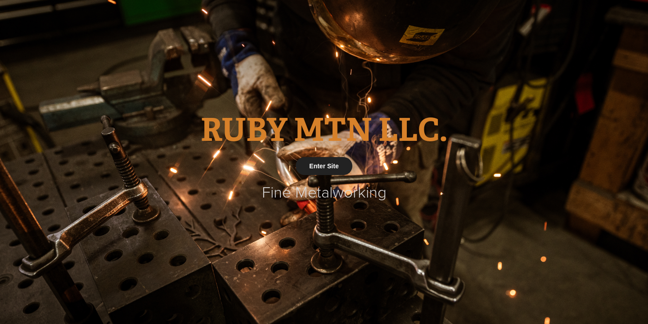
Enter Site (323, 166)
